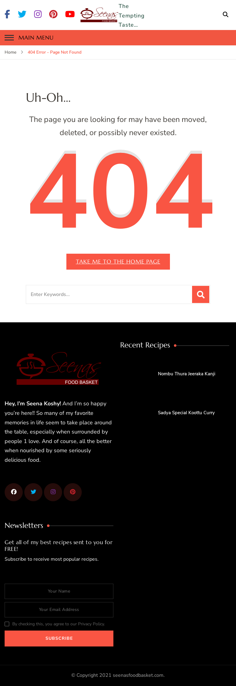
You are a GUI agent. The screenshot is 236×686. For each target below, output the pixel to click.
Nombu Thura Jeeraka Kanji (186, 374)
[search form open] (225, 15)
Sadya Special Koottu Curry (186, 413)
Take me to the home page (118, 261)
